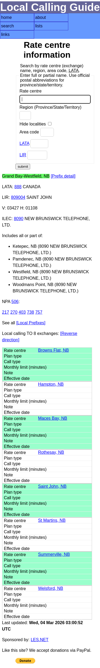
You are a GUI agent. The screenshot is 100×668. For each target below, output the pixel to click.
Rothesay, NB (51, 452)
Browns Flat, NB (53, 350)
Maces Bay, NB (52, 418)
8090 (18, 218)
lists (39, 26)
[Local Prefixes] (30, 323)
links (5, 34)
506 (15, 301)
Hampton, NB (51, 384)
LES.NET (40, 639)
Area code (36, 132)
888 (18, 186)
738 (30, 312)
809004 (18, 197)
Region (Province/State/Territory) (50, 112)
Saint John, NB (52, 486)
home (6, 17)
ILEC (7, 218)
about (40, 17)
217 (5, 312)
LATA (24, 143)
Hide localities (35, 124)
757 (38, 312)
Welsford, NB (50, 588)
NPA (6, 301)
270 (14, 312)
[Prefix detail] (63, 176)
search (7, 26)
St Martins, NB (52, 520)
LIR (22, 155)
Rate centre (55, 96)
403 (22, 312)
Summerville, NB (54, 554)
